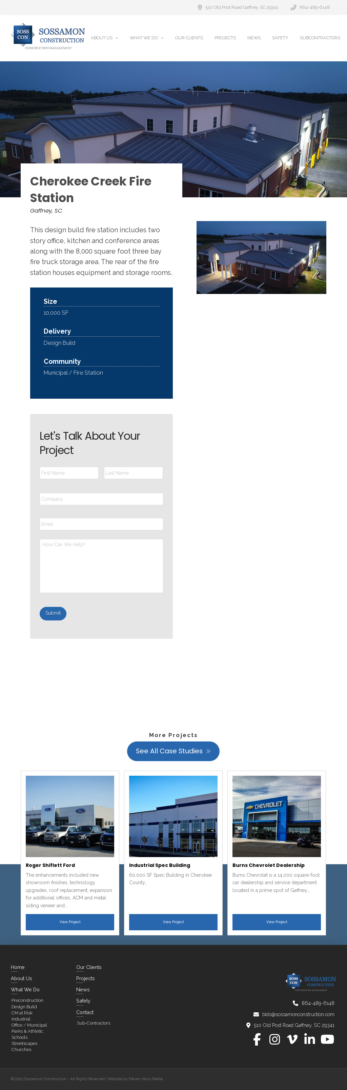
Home (18, 967)
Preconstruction (27, 1000)
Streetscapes (24, 1043)
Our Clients (89, 967)
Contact (85, 1012)
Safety (83, 1001)
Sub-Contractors (93, 1023)
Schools (19, 1037)
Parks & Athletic (27, 1031)
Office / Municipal (29, 1025)
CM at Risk (22, 1012)
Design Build (24, 1006)
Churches (21, 1049)
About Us (21, 978)
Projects (85, 978)
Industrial (21, 1019)
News (83, 989)
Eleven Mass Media (146, 1078)
